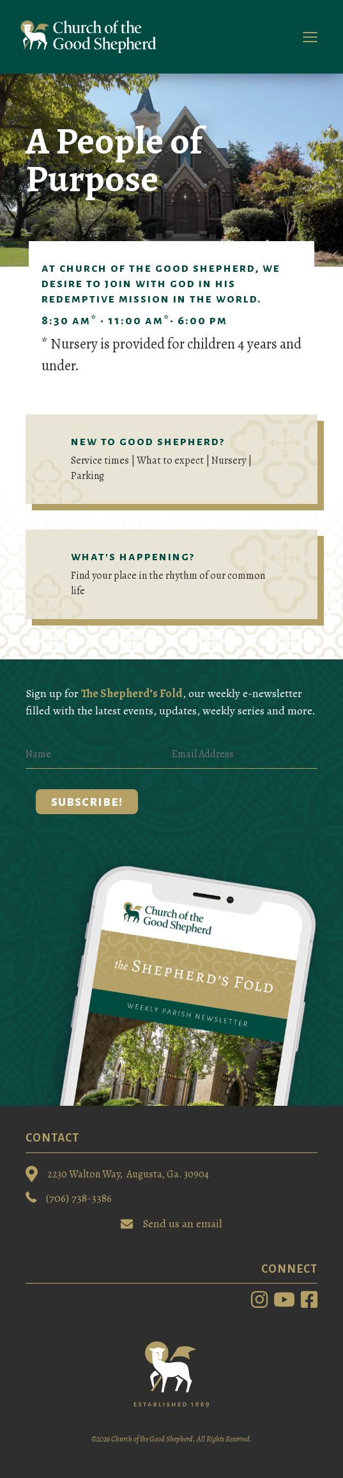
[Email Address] (245, 754)
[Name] (99, 754)
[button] (87, 801)
